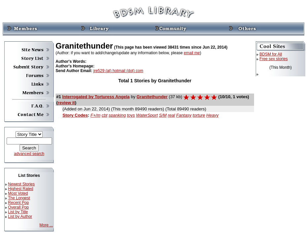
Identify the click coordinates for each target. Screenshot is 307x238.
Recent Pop (18, 202)
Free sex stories (273, 59)
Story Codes (75, 115)
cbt (104, 115)
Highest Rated (20, 188)
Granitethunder (152, 96)
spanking (117, 115)
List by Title (18, 212)
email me (192, 53)
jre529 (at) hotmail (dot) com (118, 70)
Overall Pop (18, 207)
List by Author (20, 216)
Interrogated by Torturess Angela (96, 96)
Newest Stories (21, 184)
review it (66, 102)
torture (199, 115)
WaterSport (147, 115)
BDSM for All (270, 54)
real (171, 115)
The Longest (19, 198)
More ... (46, 225)
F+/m (96, 115)
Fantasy (183, 115)
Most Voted (18, 193)
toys (131, 115)
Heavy (212, 115)
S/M (162, 115)
